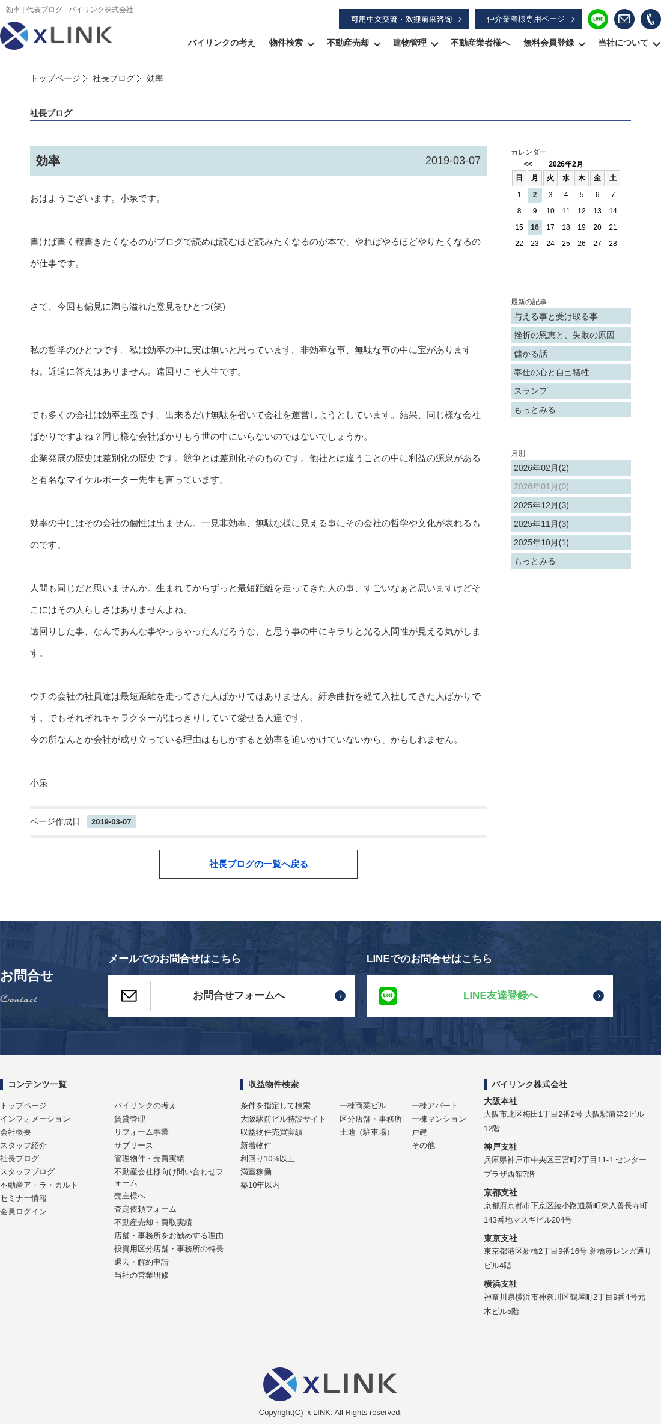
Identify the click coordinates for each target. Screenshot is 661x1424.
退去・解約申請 (141, 1261)
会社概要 (15, 1132)
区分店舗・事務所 (371, 1118)
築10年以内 (260, 1184)
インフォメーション (35, 1118)
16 (534, 227)
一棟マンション (439, 1118)
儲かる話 (530, 353)
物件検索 (286, 43)
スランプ (530, 391)
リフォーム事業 (141, 1132)
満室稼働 (256, 1171)
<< (528, 164)
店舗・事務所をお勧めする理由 (169, 1235)
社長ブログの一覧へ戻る (258, 864)
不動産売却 (348, 43)
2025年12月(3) (541, 505)
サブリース (133, 1145)
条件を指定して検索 (275, 1105)
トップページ (55, 78)
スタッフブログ (27, 1171)
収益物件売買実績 (271, 1132)
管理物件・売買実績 (149, 1158)
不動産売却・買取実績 (153, 1222)
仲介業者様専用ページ (526, 18)
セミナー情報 (23, 1198)
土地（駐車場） (367, 1132)
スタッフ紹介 (23, 1145)
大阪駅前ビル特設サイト (283, 1118)
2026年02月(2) (541, 468)
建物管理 (410, 43)
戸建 (419, 1132)
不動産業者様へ (480, 43)
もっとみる (535, 409)
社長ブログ (114, 78)
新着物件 (256, 1145)
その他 (423, 1145)
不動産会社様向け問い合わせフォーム (169, 1177)
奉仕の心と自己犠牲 (551, 372)
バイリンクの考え (221, 43)
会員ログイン (23, 1211)
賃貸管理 (129, 1118)
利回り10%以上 (267, 1158)
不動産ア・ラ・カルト (39, 1184)
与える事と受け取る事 (556, 316)
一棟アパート (435, 1105)
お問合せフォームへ (196, 996)
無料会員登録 (548, 43)
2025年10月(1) (541, 542)
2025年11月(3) (541, 524)
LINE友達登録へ (452, 996)
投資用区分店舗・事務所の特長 (169, 1248)
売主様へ (129, 1195)
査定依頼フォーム (145, 1209)
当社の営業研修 (141, 1275)
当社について (623, 43)
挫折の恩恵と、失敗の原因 (564, 335)
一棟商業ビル (363, 1105)
